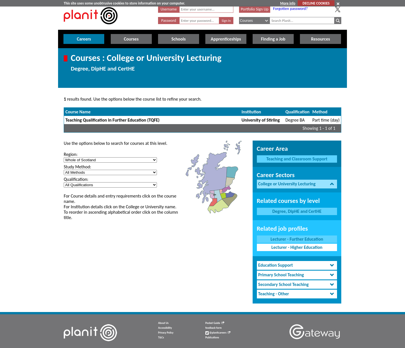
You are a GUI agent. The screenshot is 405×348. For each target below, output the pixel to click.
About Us (163, 323)
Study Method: (77, 166)
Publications (212, 337)
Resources (320, 39)
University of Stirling (261, 120)
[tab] (297, 184)
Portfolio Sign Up (254, 9)
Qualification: (76, 179)
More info (287, 3)
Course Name (78, 111)
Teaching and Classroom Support (296, 159)
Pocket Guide (214, 323)
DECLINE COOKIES (315, 3)
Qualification (297, 111)
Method (319, 111)
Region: (71, 154)
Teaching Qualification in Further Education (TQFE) (112, 120)
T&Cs (161, 337)
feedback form (213, 328)
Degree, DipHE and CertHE (296, 211)
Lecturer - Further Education (296, 239)
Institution (251, 111)
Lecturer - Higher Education (296, 247)
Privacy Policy (165, 332)
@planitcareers (218, 332)
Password (168, 20)
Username (169, 9)
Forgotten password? (290, 8)
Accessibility (165, 328)
